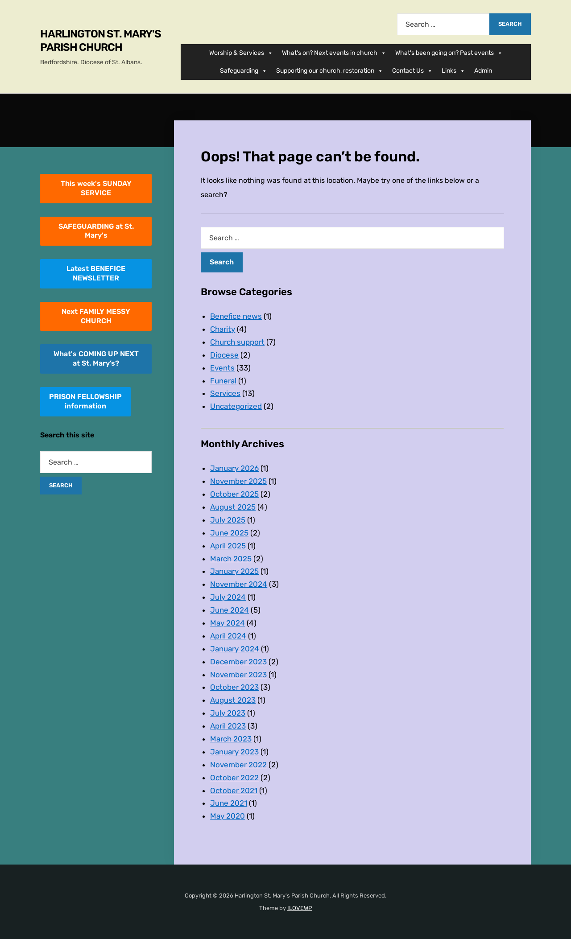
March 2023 (231, 738)
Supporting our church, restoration (329, 71)
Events (222, 367)
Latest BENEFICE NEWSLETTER (95, 273)
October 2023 (234, 687)
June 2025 (229, 532)
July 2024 (228, 597)
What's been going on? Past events (449, 53)
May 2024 (227, 622)
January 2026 (234, 468)
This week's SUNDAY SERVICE (96, 188)
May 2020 (227, 815)
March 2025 (231, 558)
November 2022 (238, 764)
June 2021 (228, 803)
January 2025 (234, 571)
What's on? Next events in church (334, 53)
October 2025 (234, 494)
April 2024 (228, 635)
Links (453, 71)
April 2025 (228, 545)
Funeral (223, 380)
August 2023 (233, 700)
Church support (237, 342)
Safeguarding (243, 71)
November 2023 (238, 674)
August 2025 (233, 506)
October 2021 (233, 790)
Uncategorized (236, 406)
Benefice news (236, 316)
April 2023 (228, 725)
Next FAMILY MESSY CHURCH (96, 316)
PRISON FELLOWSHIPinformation (85, 401)
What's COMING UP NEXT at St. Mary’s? (96, 358)
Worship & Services (241, 53)
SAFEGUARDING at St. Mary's (96, 231)
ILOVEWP (299, 908)
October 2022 (234, 777)
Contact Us (412, 71)
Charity (222, 329)
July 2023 (227, 712)
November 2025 (238, 481)
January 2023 (234, 751)
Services (225, 393)
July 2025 (227, 519)
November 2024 (238, 584)
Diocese (224, 354)
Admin (483, 70)
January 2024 (234, 648)
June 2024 (229, 609)
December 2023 (238, 661)
